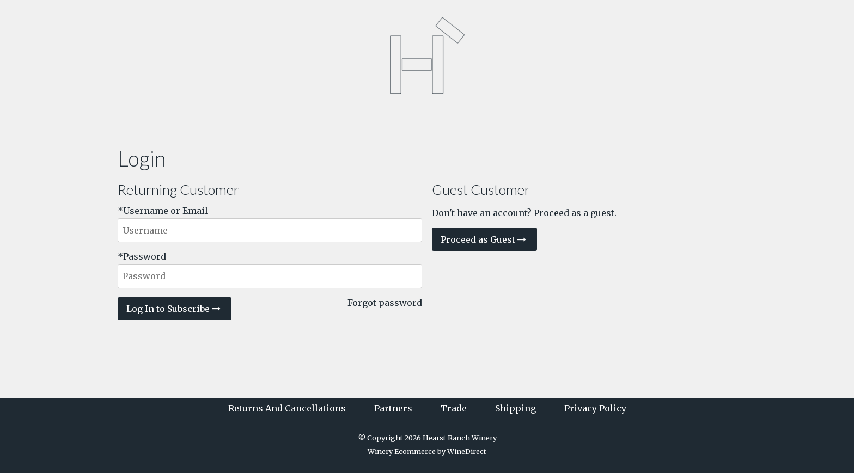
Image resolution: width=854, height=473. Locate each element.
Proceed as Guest (484, 239)
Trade (454, 408)
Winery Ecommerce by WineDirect (427, 451)
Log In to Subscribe (174, 308)
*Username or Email (163, 210)
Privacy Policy (595, 408)
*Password (142, 256)
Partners (393, 408)
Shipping (515, 408)
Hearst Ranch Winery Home (427, 55)
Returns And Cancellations (287, 408)
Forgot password (384, 302)
